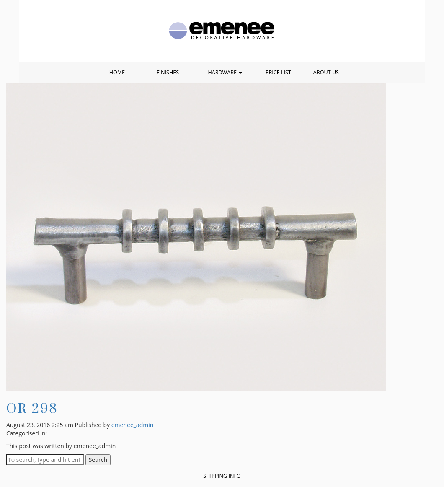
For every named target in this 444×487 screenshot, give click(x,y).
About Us (326, 72)
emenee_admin (132, 425)
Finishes (168, 72)
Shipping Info (222, 475)
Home (117, 72)
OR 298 (32, 408)
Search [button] (98, 460)
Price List (278, 72)
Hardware (225, 72)
